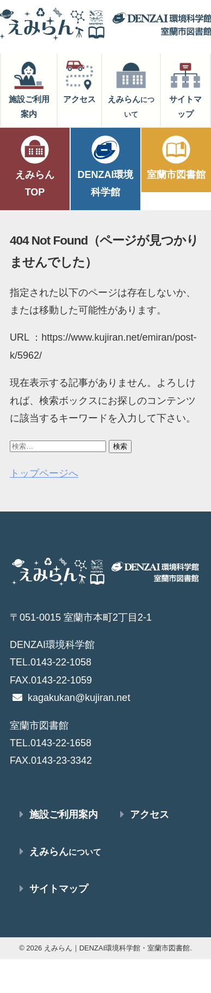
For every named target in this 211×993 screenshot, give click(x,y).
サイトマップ (185, 88)
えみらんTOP (34, 165)
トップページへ (44, 473)
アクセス (79, 81)
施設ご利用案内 (29, 88)
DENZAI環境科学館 (106, 165)
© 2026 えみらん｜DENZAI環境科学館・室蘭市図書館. (105, 948)
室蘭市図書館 (176, 156)
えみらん (131, 88)
